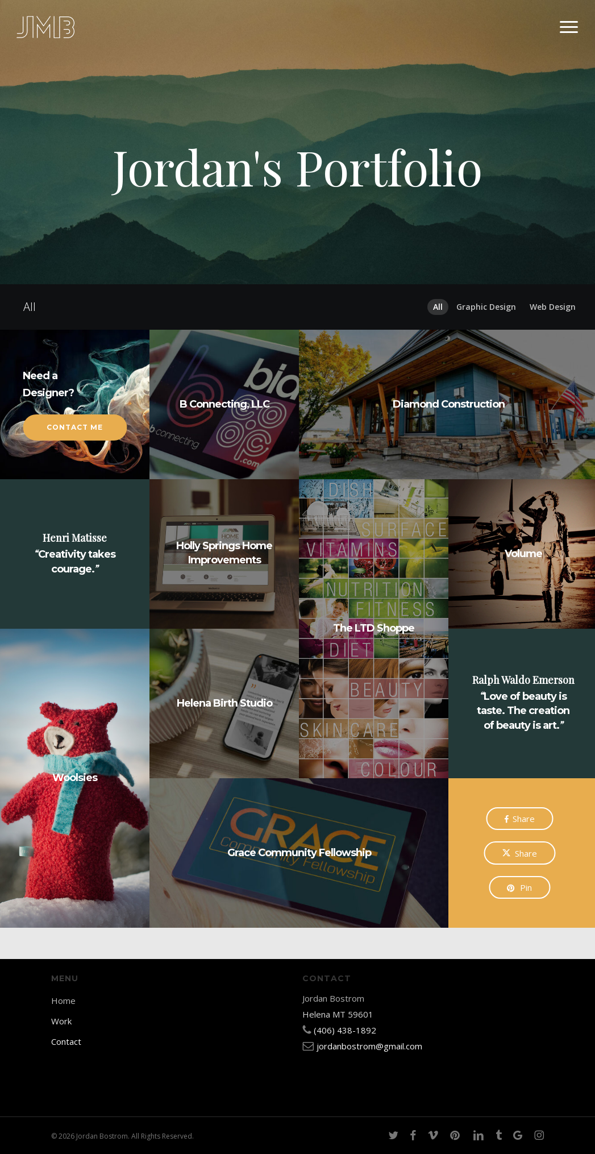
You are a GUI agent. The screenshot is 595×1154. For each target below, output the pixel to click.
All (438, 306)
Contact (66, 1041)
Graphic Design (486, 306)
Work (61, 1021)
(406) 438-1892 (345, 1030)
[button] (569, 27)
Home (63, 1000)
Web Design (553, 306)
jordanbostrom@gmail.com (369, 1046)
